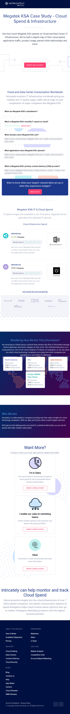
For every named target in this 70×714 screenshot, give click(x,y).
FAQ (7, 680)
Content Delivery (12, 658)
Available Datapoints (14, 637)
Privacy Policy (25, 703)
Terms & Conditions (13, 703)
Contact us (10, 676)
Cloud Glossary (12, 691)
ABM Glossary (11, 694)
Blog (7, 672)
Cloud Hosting (11, 651)
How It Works (11, 634)
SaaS (14, 237)
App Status (10, 683)
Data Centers (11, 655)
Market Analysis (37, 651)
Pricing (8, 641)
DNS (13, 268)
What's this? (26, 126)
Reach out (35, 192)
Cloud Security (11, 662)
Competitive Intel (38, 655)
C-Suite (34, 641)
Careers (9, 687)
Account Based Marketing (41, 658)
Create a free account (35, 488)
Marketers (35, 634)
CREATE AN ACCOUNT (35, 65)
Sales (33, 637)
